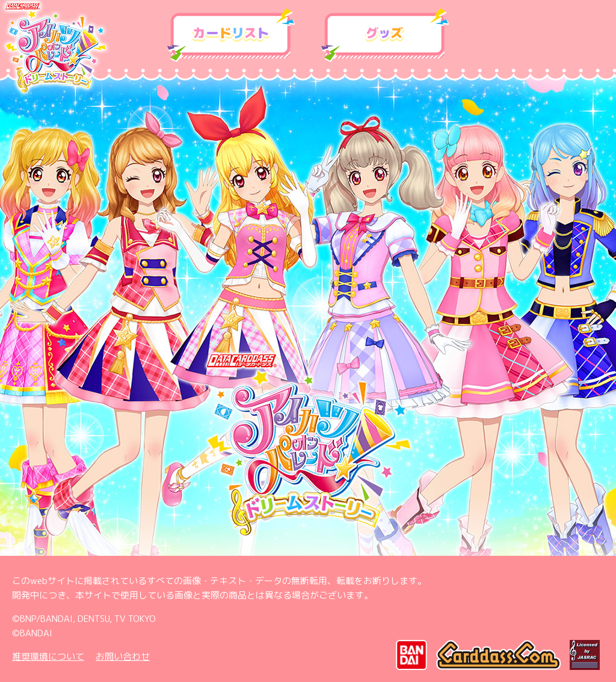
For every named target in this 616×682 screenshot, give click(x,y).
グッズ (385, 35)
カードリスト (231, 35)
